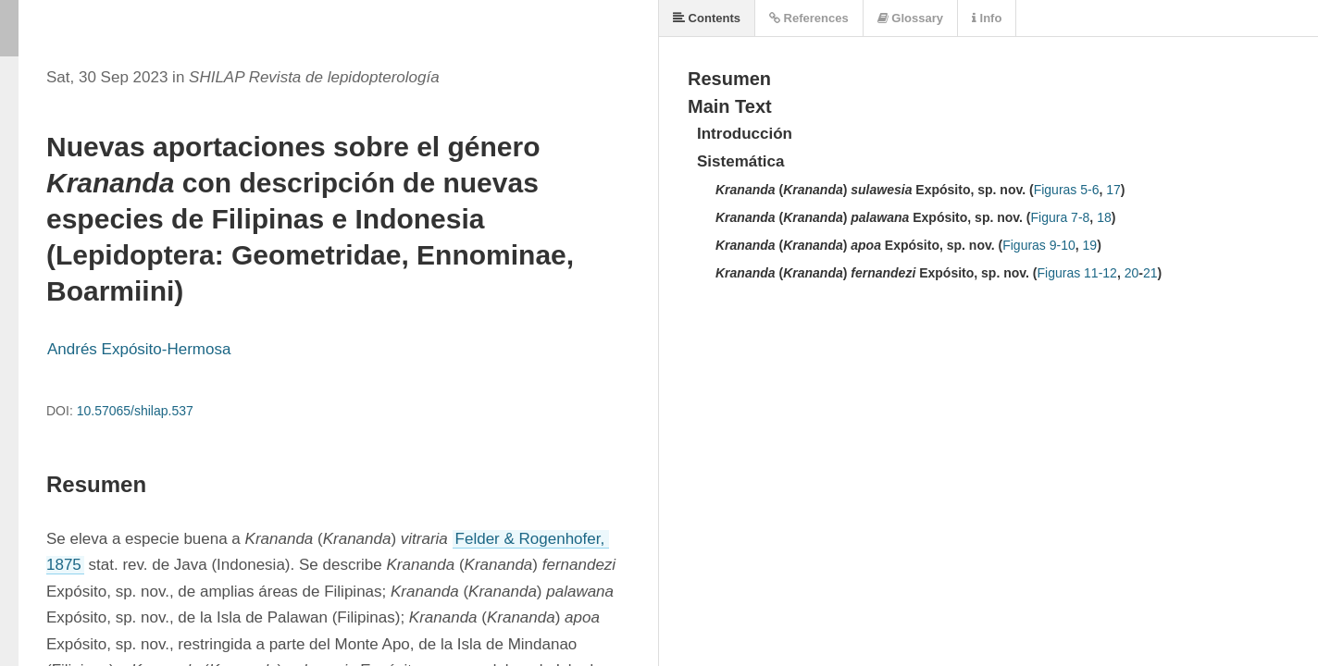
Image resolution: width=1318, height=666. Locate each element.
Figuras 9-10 (1039, 245)
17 (1113, 189)
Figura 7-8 (1060, 217)
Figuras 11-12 (1077, 272)
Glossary (910, 18)
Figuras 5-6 (1067, 189)
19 (1090, 245)
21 (1150, 272)
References (809, 18)
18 (1104, 217)
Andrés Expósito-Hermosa (138, 349)
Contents (706, 18)
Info (986, 18)
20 (1132, 272)
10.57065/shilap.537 (135, 410)
